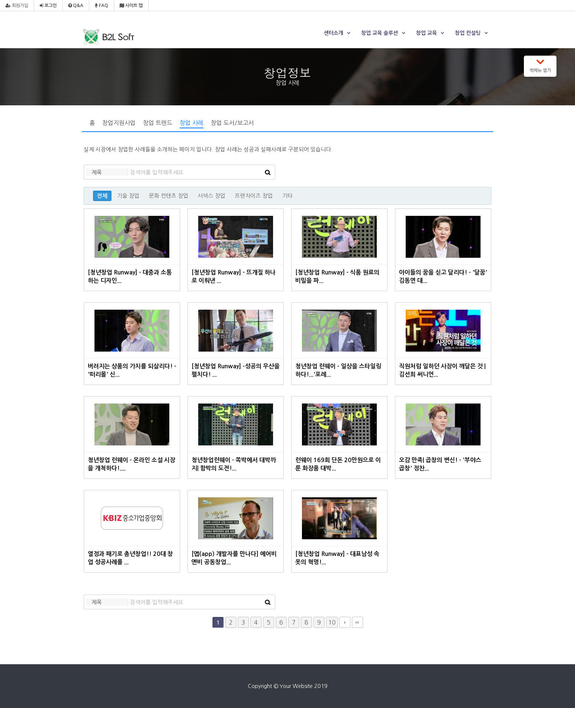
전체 (102, 195)
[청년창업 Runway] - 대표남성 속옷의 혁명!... (337, 558)
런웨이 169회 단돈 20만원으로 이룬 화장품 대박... (338, 464)
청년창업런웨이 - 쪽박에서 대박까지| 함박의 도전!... (234, 464)
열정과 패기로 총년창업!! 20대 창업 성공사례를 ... (130, 558)
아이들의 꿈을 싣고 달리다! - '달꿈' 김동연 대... (443, 276)
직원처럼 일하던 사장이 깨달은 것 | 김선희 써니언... (442, 370)
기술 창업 (128, 195)
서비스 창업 (211, 195)
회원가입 (17, 5)
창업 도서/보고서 (232, 123)
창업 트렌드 (157, 123)
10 (332, 622)
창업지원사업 (119, 123)
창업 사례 (191, 123)
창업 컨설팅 (468, 33)
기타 (287, 195)
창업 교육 (426, 33)
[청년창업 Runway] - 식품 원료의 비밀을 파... (337, 276)
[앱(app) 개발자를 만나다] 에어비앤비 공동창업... (234, 558)
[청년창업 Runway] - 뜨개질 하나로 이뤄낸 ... (233, 276)
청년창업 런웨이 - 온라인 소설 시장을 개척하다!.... (131, 464)
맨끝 (357, 622)
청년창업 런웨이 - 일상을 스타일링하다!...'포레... (338, 370)
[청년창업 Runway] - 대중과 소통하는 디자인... (130, 276)
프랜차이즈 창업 (254, 195)
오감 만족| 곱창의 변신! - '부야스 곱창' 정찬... (440, 464)
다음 (344, 622)
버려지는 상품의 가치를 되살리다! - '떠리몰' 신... (132, 370)
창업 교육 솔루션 (379, 33)
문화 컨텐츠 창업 (168, 195)
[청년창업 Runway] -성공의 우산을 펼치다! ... (235, 370)
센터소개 (333, 33)
